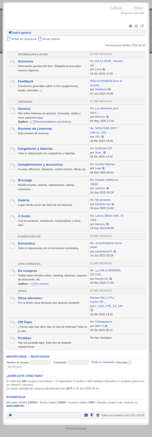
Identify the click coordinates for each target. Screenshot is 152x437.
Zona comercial (29, 264)
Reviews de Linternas (35, 128)
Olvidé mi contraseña (103, 362)
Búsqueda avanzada (132, 13)
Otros (22, 291)
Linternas (25, 101)
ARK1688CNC (15, 405)
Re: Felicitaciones (101, 321)
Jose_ (98, 152)
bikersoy (100, 116)
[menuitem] (130, 26)
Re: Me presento (100, 199)
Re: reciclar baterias (102, 164)
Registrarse (40, 356)
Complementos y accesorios (40, 164)
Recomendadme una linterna (51, 121)
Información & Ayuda (33, 54)
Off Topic (25, 322)
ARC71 (99, 325)
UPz (97, 136)
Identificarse (16, 356)
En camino (40, 283)
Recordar (124, 362)
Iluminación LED (29, 236)
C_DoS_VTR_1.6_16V (109, 306)
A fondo (24, 216)
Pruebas (24, 338)
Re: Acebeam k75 (101, 148)
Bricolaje (25, 180)
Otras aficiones (30, 298)
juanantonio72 (103, 251)
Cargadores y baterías (35, 148)
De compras (27, 271)
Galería (23, 200)
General (24, 109)
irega (98, 168)
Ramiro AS (101, 278)
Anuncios (25, 61)
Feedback (25, 81)
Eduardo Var (102, 204)
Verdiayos (101, 89)
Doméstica (26, 243)
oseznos (100, 188)
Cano (98, 69)
